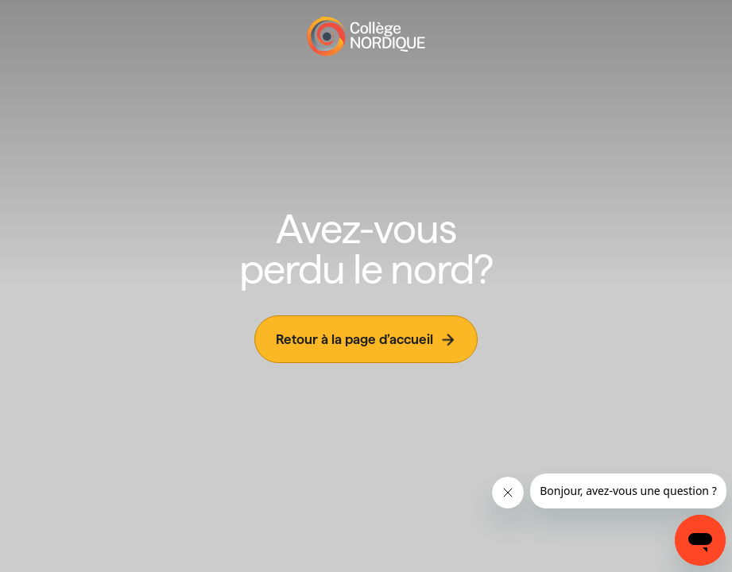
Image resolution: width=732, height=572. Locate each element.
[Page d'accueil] (366, 36)
